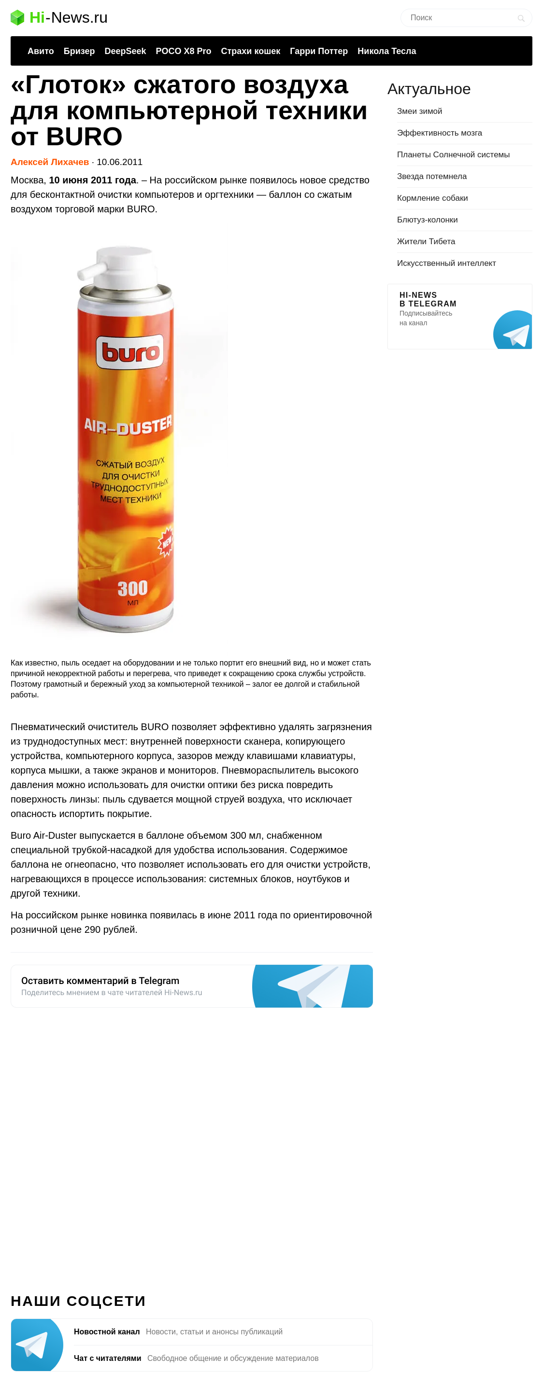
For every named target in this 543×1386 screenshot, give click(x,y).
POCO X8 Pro (183, 51)
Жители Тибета (426, 241)
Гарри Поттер (319, 51)
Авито (41, 51)
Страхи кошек (251, 51)
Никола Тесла (386, 51)
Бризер (79, 51)
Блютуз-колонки (427, 219)
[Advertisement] (192, 1145)
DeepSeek (125, 51)
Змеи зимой (420, 111)
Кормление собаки (432, 198)
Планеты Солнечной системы (453, 154)
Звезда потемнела (432, 176)
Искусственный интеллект (446, 263)
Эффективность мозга (439, 133)
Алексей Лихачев (50, 162)
